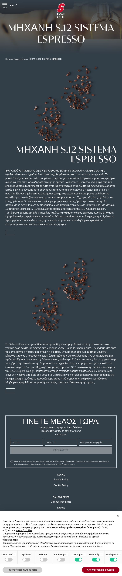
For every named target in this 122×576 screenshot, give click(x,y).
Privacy (64, 464)
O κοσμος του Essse (61, 501)
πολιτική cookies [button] (24, 530)
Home (8, 59)
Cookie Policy (61, 485)
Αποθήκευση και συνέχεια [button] (100, 570)
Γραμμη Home (20, 59)
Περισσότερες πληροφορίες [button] (22, 570)
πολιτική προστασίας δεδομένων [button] (98, 521)
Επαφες (61, 507)
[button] (117, 515)
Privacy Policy (61, 479)
